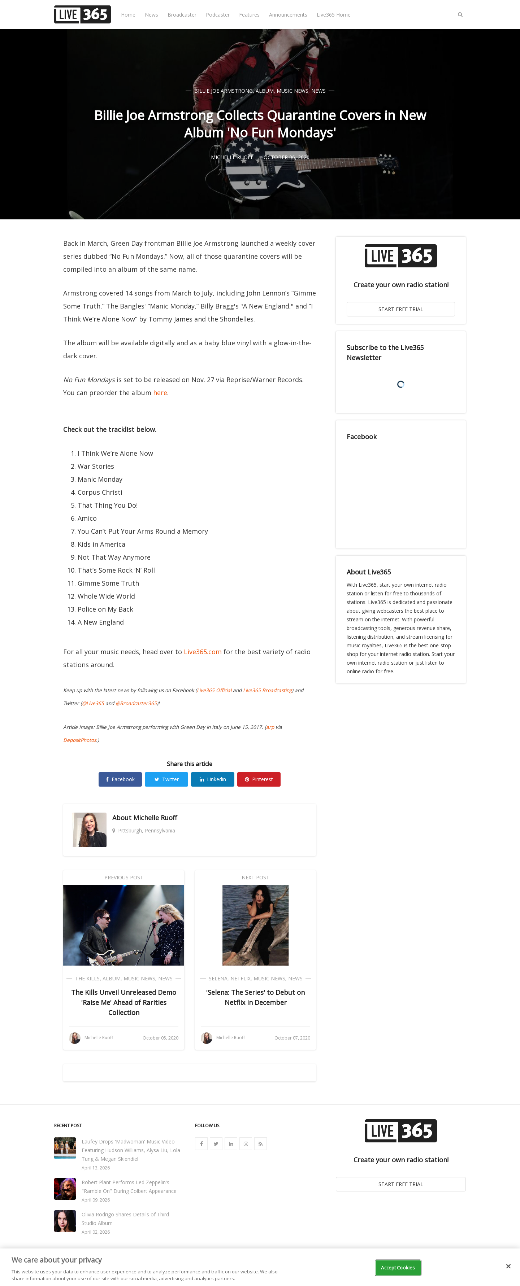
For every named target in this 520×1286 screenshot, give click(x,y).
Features (249, 14)
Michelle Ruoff (155, 817)
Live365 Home (334, 14)
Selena (218, 978)
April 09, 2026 (96, 1200)
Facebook (120, 779)
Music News (292, 90)
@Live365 (93, 703)
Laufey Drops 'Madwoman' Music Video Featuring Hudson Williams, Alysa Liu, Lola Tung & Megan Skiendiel (131, 1150)
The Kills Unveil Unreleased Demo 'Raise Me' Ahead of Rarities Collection (123, 1002)
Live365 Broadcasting (267, 690)
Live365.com (203, 651)
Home (128, 14)
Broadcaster (182, 14)
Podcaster (218, 14)
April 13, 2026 (96, 1168)
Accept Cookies (398, 1267)
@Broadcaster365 (136, 703)
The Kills (87, 978)
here (160, 392)
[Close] (508, 1266)
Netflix (240, 978)
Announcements (288, 14)
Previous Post (123, 877)
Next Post (255, 877)
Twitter (167, 779)
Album (265, 90)
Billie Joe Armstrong (223, 90)
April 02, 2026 (96, 1232)
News (151, 14)
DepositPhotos (79, 740)
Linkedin (213, 779)
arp (270, 727)
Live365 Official (214, 690)
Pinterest (259, 779)
